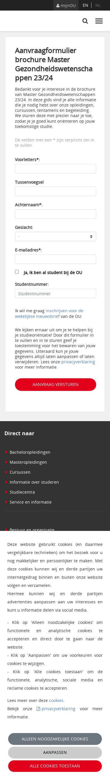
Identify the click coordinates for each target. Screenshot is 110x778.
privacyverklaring (78, 361)
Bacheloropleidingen (27, 452)
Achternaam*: (29, 204)
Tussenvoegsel (29, 182)
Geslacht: (24, 227)
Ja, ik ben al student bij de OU (53, 272)
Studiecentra (19, 492)
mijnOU (66, 5)
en (85, 5)
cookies (56, 700)
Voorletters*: (27, 159)
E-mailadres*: (28, 250)
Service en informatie (28, 502)
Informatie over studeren (31, 482)
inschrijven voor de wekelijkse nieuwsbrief (49, 313)
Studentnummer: (32, 284)
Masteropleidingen (25, 462)
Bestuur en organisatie (29, 530)
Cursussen (17, 472)
